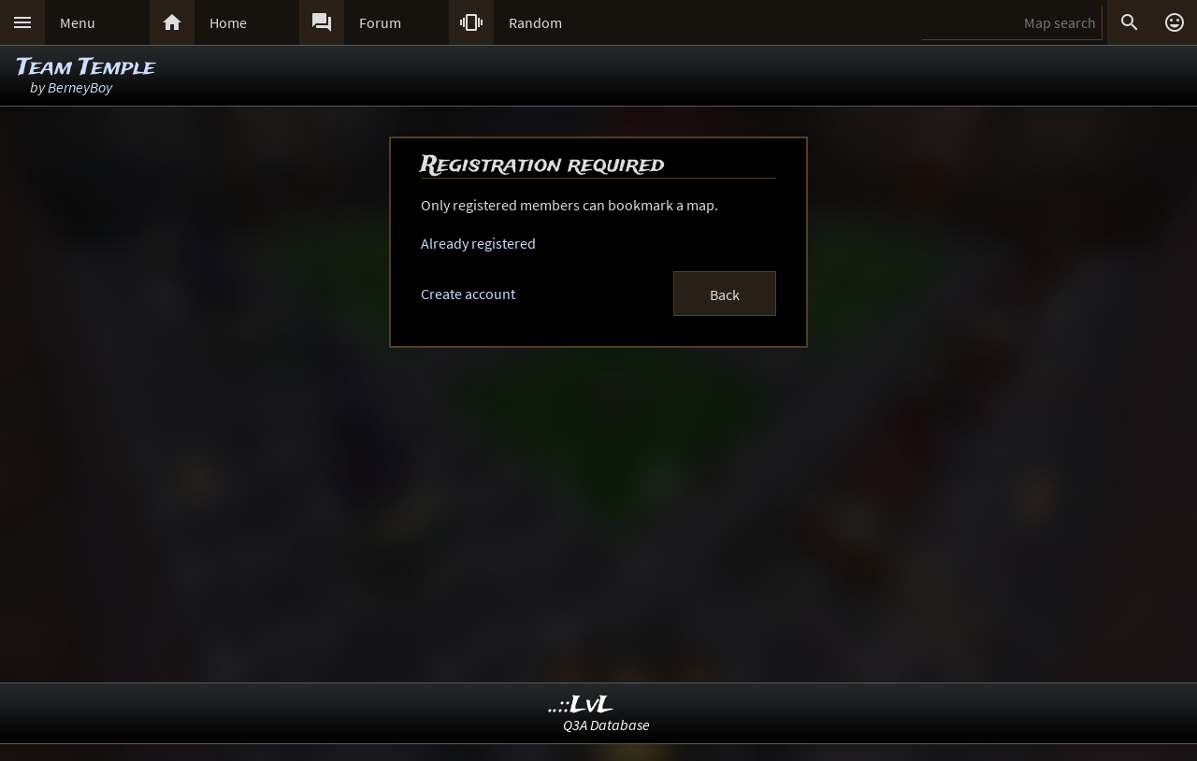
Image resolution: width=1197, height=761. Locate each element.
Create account (468, 293)
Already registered (478, 243)
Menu (77, 22)
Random (535, 22)
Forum (380, 22)
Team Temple (86, 67)
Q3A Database (606, 724)
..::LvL (581, 705)
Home (228, 22)
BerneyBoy (80, 87)
